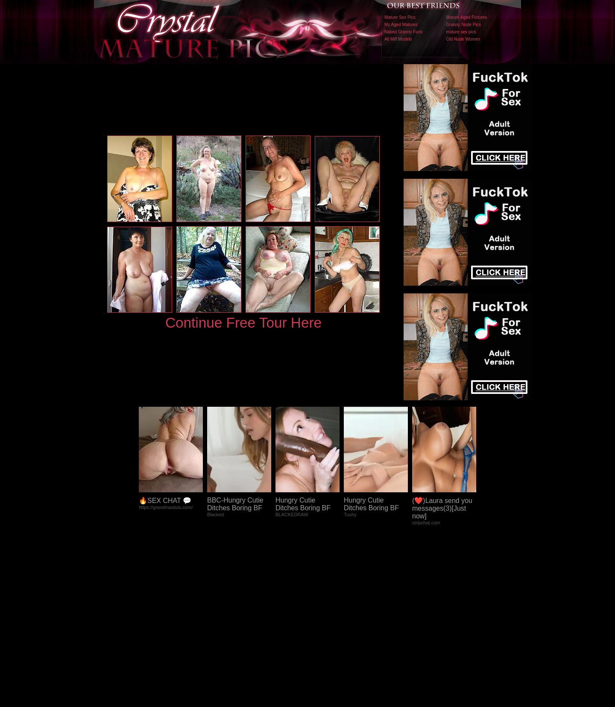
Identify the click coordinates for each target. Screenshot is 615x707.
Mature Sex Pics (400, 17)
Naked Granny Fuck (403, 32)
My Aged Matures (401, 24)
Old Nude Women (463, 39)
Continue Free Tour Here (243, 323)
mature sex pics (461, 32)
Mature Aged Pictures (466, 17)
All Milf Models (398, 39)
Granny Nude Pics (463, 24)
